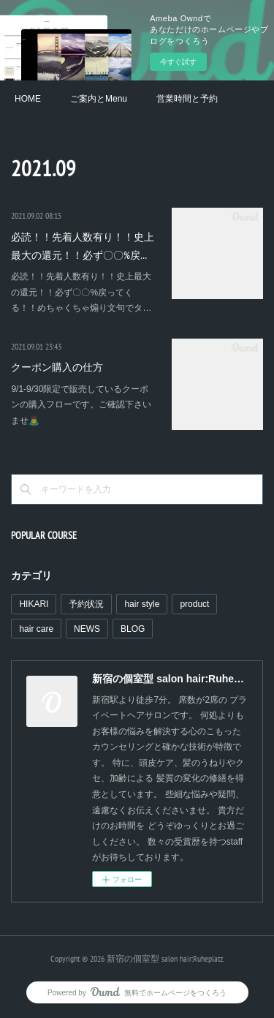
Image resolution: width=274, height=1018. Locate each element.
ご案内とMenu (98, 99)
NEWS (87, 629)
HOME (28, 99)
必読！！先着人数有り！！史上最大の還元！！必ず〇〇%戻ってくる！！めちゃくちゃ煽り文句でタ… (81, 292)
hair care (36, 629)
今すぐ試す (178, 62)
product (194, 604)
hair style (141, 604)
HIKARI (33, 604)
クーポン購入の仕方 (57, 367)
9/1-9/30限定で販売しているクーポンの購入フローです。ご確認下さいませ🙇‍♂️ (81, 405)
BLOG (133, 629)
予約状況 (86, 604)
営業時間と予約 (187, 99)
